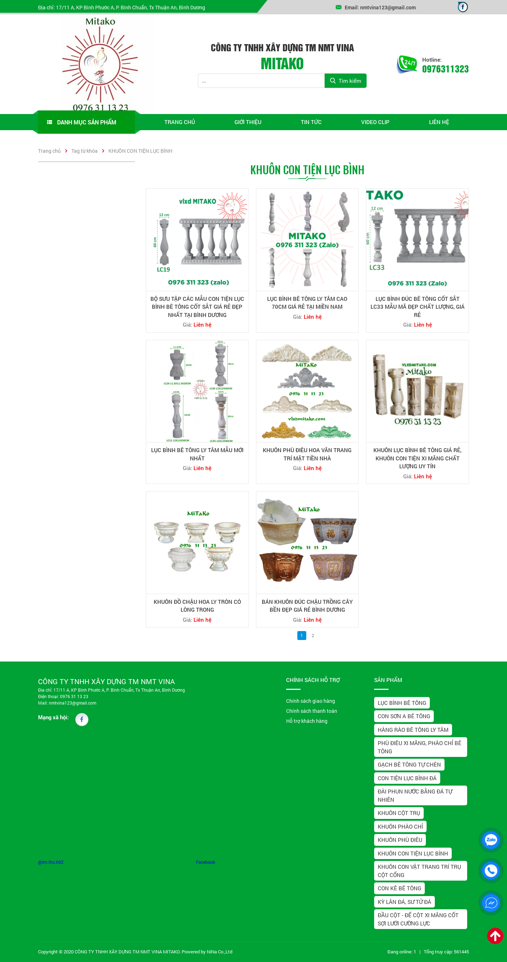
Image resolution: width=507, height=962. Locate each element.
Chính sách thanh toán (311, 710)
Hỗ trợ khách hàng (306, 720)
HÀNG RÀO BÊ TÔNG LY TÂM (413, 729)
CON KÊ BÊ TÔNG (399, 888)
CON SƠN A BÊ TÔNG (404, 716)
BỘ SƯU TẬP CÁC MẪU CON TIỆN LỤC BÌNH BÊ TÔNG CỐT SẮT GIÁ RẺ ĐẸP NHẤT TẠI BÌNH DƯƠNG (197, 306)
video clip (375, 121)
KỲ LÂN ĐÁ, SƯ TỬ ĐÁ (404, 901)
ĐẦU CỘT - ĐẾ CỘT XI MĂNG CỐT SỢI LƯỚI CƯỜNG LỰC (418, 919)
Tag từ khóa (84, 150)
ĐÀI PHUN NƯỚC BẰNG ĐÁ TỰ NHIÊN (415, 795)
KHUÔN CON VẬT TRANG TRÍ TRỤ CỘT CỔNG (419, 870)
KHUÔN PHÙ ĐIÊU (400, 839)
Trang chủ (179, 121)
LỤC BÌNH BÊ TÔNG (402, 702)
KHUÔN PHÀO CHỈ (400, 826)
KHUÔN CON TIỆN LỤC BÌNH (140, 150)
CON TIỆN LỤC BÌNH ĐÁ (407, 778)
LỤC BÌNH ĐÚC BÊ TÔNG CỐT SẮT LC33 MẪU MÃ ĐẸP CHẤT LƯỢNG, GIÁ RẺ (418, 306)
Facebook (205, 862)
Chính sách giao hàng (310, 700)
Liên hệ (439, 121)
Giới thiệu (247, 121)
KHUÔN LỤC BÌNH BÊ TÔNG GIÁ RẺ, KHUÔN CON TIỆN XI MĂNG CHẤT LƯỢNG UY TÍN (417, 458)
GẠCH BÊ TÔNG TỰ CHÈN (409, 764)
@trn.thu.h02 (51, 862)
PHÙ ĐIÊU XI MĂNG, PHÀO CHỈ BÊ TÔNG (419, 747)
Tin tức (311, 121)
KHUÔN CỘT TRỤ (399, 812)
